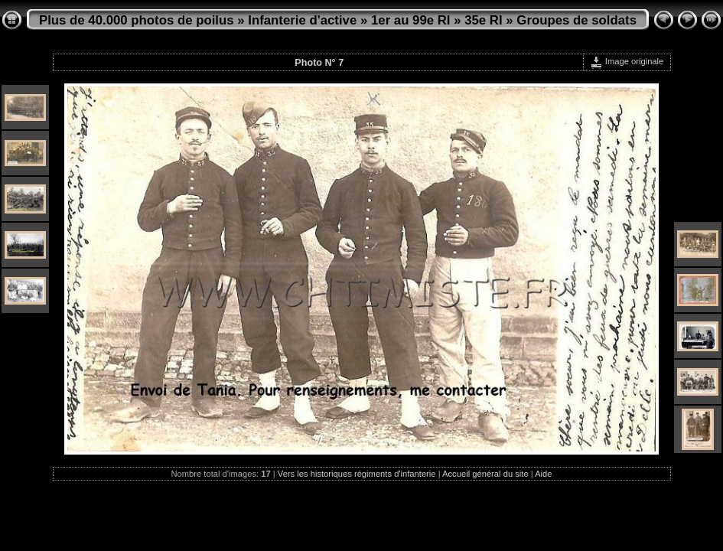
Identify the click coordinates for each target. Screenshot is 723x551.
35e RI (483, 20)
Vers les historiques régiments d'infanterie (357, 473)
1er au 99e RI (411, 20)
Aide (543, 473)
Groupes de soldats (576, 20)
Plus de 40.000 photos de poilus (136, 20)
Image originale (627, 61)
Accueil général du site (485, 473)
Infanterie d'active (302, 20)
